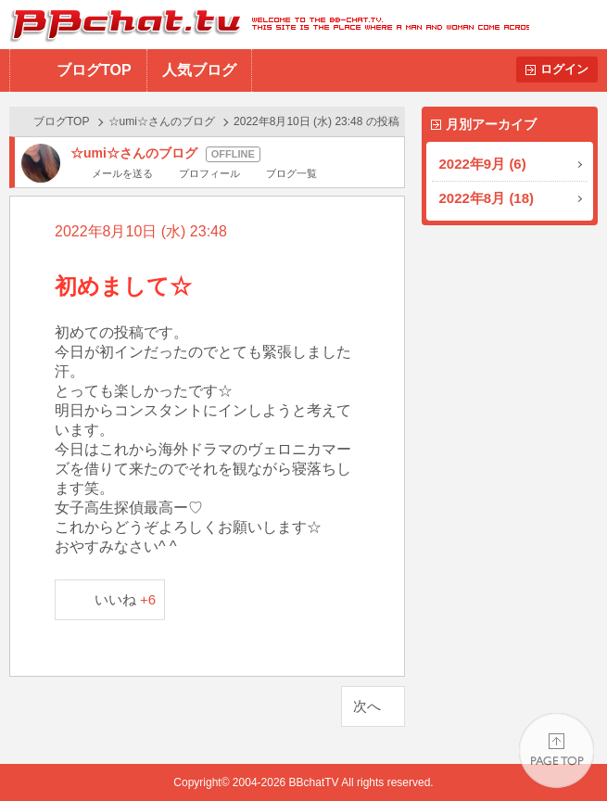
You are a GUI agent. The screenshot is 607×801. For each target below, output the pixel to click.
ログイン (564, 69)
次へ (367, 706)
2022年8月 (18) (487, 198)
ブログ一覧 (291, 173)
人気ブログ (199, 70)
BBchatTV (264, 24)
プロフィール (209, 173)
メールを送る (122, 173)
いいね (126, 599)
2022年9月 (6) (482, 164)
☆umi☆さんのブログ (161, 121)
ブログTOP (94, 70)
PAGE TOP (556, 750)
